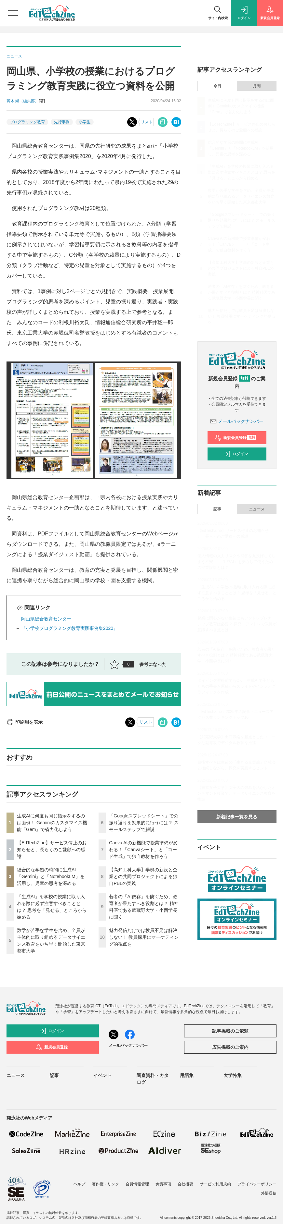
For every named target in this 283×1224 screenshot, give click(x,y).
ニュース (256, 509)
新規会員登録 (236, 438)
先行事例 (62, 122)
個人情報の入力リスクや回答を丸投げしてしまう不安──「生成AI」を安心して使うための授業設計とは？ (236, 562)
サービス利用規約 (215, 1184)
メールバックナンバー (236, 421)
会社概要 (185, 1184)
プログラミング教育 (27, 122)
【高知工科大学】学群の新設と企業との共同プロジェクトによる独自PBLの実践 (143, 876)
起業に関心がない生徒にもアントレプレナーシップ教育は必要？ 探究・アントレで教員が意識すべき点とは (236, 624)
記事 (217, 509)
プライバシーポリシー (256, 1184)
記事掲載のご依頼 (230, 1031)
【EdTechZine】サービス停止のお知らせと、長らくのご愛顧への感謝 (52, 849)
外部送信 (268, 1193)
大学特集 (232, 1075)
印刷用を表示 (25, 722)
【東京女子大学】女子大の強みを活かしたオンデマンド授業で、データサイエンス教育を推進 (236, 793)
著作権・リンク (105, 1184)
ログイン (236, 454)
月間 (257, 86)
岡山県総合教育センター (46, 618)
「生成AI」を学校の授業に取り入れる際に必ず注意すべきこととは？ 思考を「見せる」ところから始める (241, 172)
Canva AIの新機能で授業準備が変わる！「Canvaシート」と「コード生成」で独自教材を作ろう (143, 849)
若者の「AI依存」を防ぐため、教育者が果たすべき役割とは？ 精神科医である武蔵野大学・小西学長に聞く (241, 292)
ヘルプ (79, 1184)
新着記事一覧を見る (236, 816)
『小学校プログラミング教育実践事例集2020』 (69, 628)
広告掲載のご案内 (230, 1047)
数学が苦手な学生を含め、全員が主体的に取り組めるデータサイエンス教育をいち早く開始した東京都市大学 (241, 196)
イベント (102, 1075)
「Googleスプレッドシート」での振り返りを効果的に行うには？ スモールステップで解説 (144, 822)
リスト (147, 122)
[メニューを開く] (13, 13)
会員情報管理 (137, 1184)
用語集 (187, 1075)
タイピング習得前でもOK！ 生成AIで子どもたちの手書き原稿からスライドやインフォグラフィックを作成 (236, 686)
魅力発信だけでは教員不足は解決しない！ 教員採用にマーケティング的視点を (144, 937)
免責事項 (163, 1184)
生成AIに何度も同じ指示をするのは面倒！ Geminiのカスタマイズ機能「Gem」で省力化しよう (52, 822)
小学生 (84, 122)
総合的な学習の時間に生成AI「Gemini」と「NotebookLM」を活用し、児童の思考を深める (51, 876)
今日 (217, 86)
